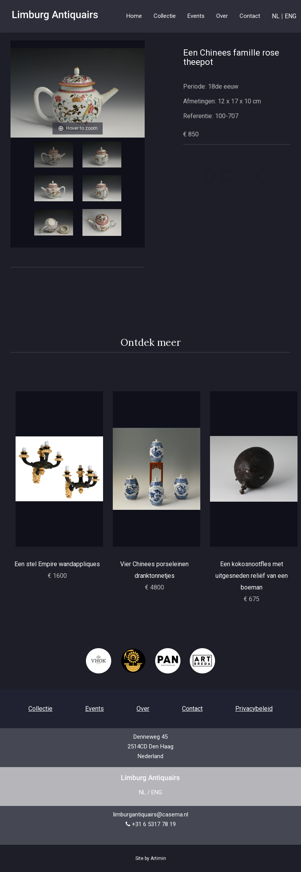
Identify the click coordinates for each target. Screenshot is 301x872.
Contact (250, 15)
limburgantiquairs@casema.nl (150, 814)
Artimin (158, 858)
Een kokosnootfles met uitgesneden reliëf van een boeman (251, 575)
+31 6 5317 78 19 (154, 824)
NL (276, 16)
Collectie (40, 708)
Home (134, 15)
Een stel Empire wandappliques (57, 564)
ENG (290, 16)
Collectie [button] (165, 15)
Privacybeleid (254, 708)
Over (222, 15)
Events (196, 15)
